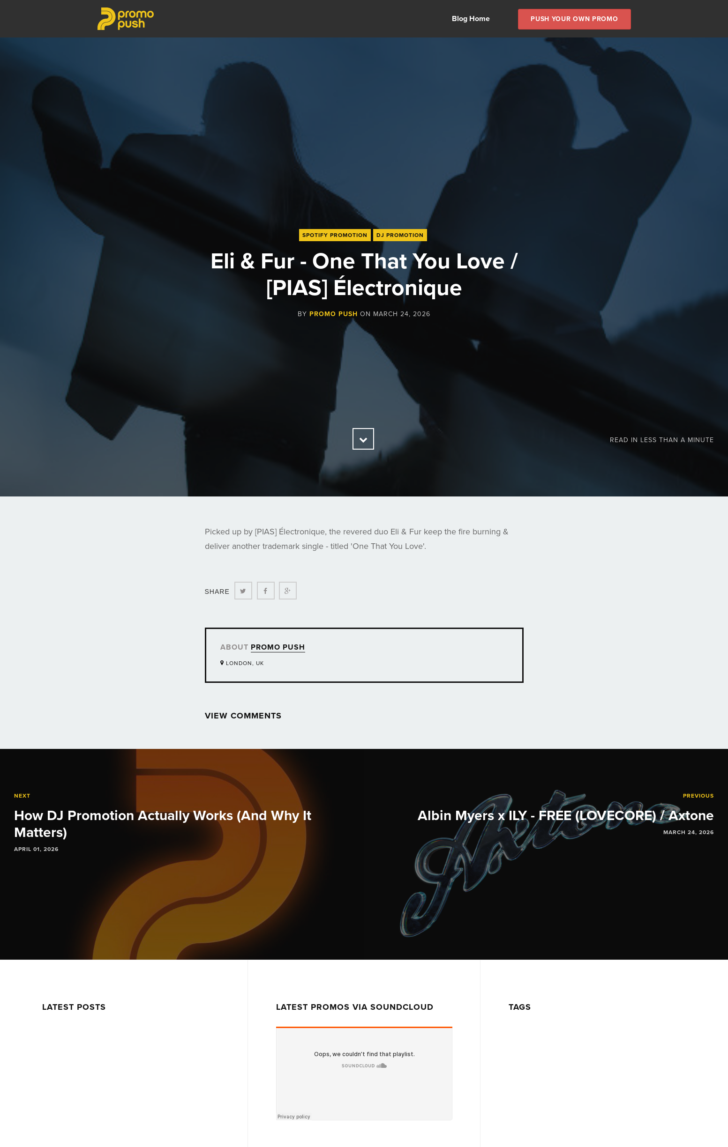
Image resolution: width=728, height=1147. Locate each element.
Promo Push (333, 314)
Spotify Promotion (335, 235)
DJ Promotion (400, 235)
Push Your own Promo (574, 19)
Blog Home (471, 18)
